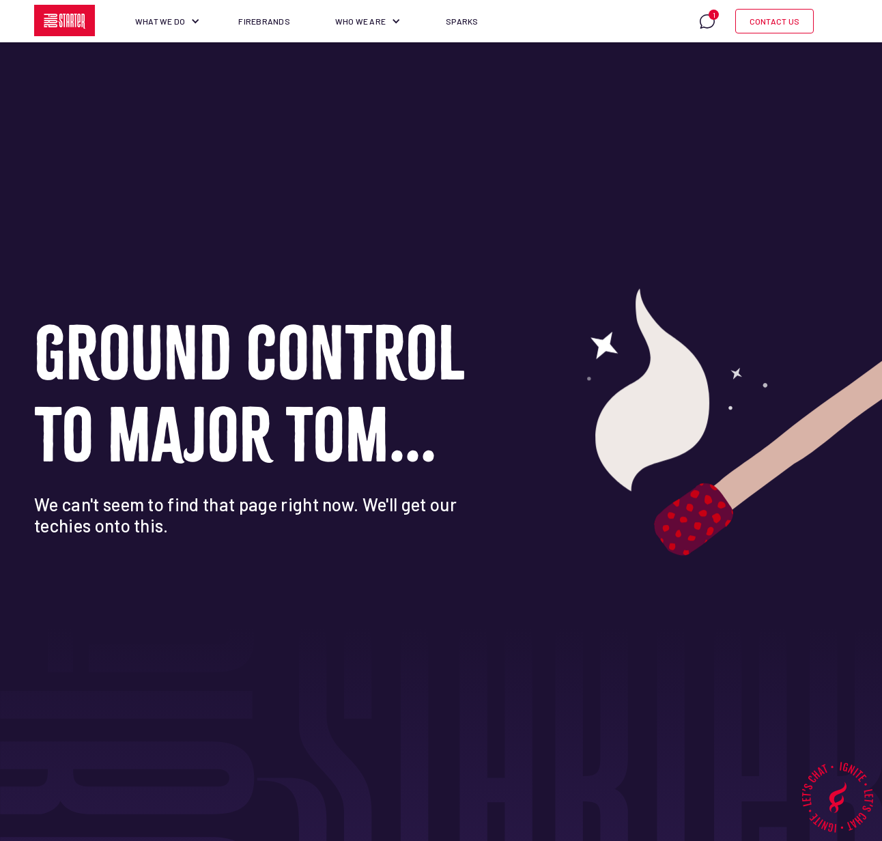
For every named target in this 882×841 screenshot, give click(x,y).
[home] (65, 20)
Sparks (462, 21)
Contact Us (774, 21)
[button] (167, 21)
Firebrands (263, 21)
